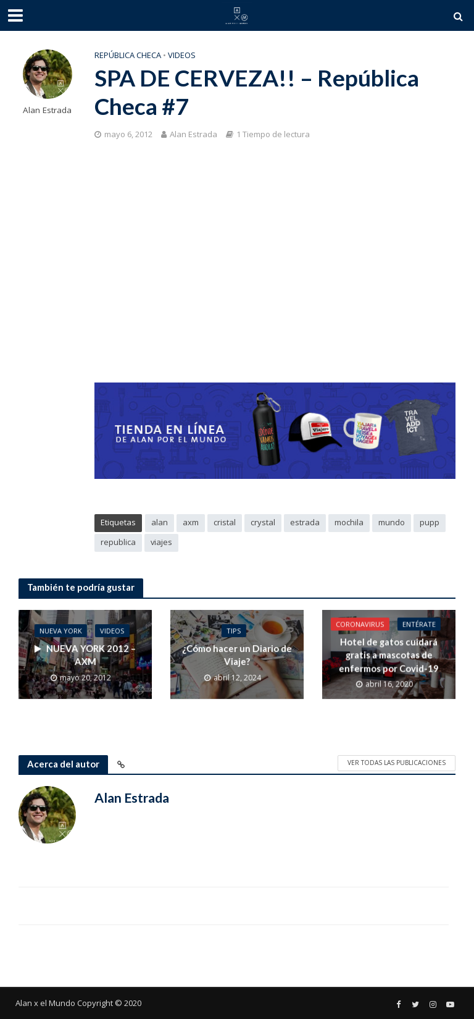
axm (191, 522)
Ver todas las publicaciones (396, 762)
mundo (391, 522)
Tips (234, 630)
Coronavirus (360, 624)
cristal (225, 522)
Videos (182, 55)
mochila (349, 522)
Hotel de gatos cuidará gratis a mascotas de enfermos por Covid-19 (389, 655)
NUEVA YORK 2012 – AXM (85, 655)
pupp (429, 522)
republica (118, 542)
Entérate (419, 624)
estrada (305, 522)
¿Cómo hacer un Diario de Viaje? (237, 655)
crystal (263, 522)
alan (159, 522)
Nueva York (61, 630)
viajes (161, 542)
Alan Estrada (47, 110)
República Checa (127, 55)
